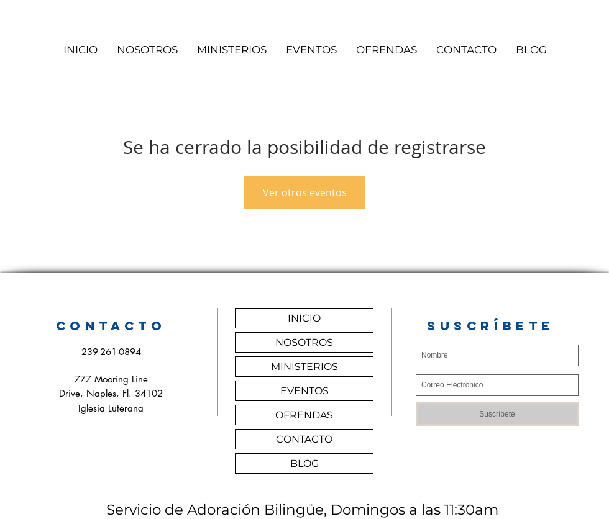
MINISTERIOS (304, 366)
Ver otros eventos (305, 192)
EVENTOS (304, 391)
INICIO (304, 318)
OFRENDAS (304, 415)
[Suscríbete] (497, 414)
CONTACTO (304, 439)
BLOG (304, 463)
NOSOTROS (304, 342)
